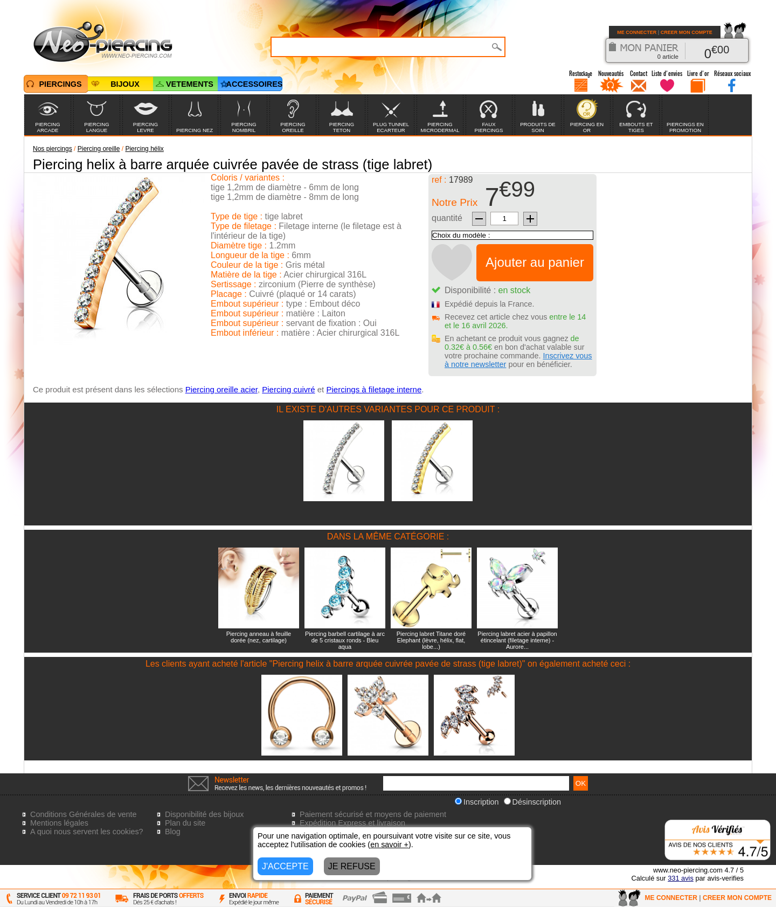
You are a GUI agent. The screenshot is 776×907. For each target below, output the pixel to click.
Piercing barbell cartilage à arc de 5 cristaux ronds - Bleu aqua (345, 640)
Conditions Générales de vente (83, 814)
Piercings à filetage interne (373, 389)
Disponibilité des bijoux (204, 814)
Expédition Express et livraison (352, 823)
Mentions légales (59, 823)
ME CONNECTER (636, 32)
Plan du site (185, 823)
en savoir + (389, 844)
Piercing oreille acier (221, 389)
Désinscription (532, 802)
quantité (447, 218)
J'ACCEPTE (285, 866)
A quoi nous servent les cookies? (86, 831)
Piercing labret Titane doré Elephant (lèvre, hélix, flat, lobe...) (431, 640)
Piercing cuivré (288, 389)
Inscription (477, 802)
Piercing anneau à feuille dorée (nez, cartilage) (258, 637)
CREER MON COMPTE (686, 32)
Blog (173, 831)
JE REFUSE (352, 866)
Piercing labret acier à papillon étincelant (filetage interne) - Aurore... (517, 640)
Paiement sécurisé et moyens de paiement (373, 814)
